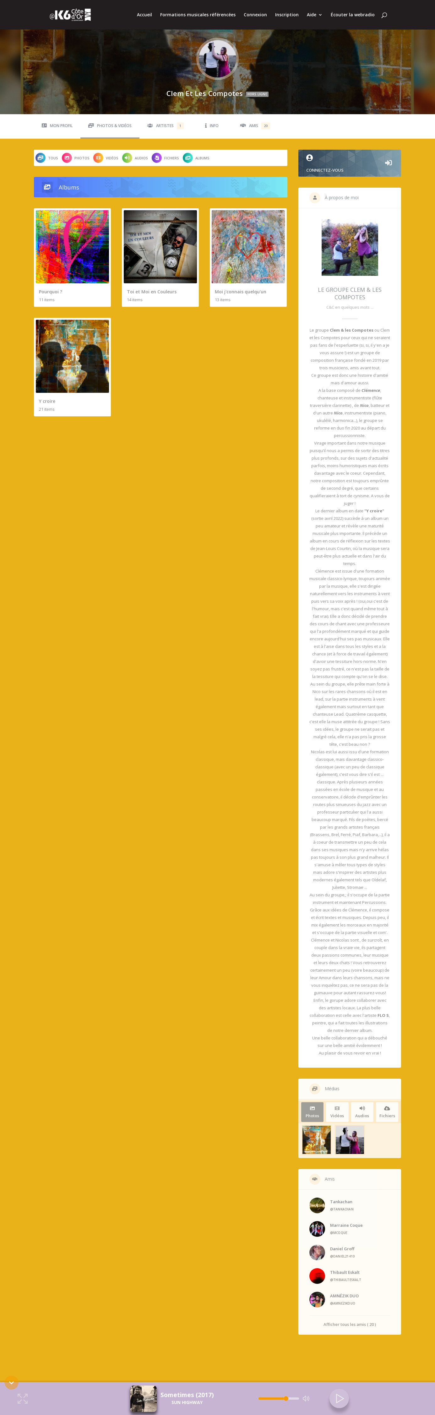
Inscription (287, 15)
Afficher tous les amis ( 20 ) (350, 1324)
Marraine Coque (346, 1225)
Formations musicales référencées (198, 15)
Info (212, 125)
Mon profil (57, 125)
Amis (255, 125)
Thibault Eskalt (345, 1272)
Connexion (255, 15)
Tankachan (341, 1201)
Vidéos (105, 158)
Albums (196, 158)
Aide (311, 15)
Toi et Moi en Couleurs (152, 292)
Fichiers (165, 158)
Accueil (144, 15)
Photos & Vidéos (110, 125)
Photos (76, 158)
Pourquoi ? (50, 292)
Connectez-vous (350, 163)
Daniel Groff (342, 1249)
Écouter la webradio (353, 15)
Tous (46, 158)
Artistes (165, 125)
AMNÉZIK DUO (344, 1296)
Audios (135, 158)
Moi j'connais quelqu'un (240, 292)
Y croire (47, 401)
